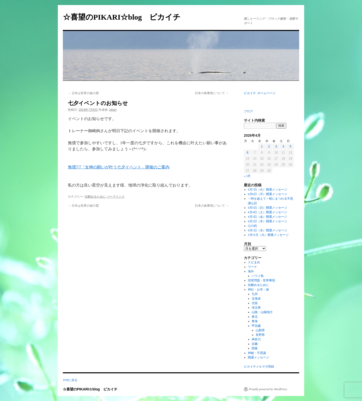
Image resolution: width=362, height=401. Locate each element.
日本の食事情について (212, 93)
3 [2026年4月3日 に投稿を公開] (276, 146)
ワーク (252, 267)
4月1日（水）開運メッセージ (267, 230)
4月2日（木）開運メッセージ (267, 221)
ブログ (248, 111)
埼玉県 (256, 307)
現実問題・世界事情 (261, 280)
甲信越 (256, 325)
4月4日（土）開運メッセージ (267, 212)
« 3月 (247, 176)
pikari (113, 110)
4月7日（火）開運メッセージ (267, 189)
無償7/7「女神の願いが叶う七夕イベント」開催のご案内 (118, 167)
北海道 (256, 298)
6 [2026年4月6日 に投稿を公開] (247, 152)
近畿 (255, 344)
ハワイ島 (258, 276)
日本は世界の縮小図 (83, 93)
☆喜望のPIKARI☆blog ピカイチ (125, 17)
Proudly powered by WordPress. (268, 389)
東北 (255, 316)
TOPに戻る (70, 380)
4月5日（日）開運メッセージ (267, 207)
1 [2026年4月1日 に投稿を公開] (262, 146)
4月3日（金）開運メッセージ (267, 216)
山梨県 (260, 330)
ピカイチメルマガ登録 (259, 366)
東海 (255, 321)
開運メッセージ (258, 357)
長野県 (260, 335)
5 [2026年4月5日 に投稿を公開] (290, 146)
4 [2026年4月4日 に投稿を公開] (283, 146)
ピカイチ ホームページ (260, 93)
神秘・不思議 (257, 353)
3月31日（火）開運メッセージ (268, 235)
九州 (255, 294)
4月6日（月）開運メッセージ (267, 194)
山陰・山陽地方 (262, 312)
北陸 (255, 303)
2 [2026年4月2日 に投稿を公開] (269, 146)
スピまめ (254, 262)
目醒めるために (95, 196)
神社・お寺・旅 (258, 289)
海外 (251, 271)
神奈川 (256, 339)
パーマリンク (116, 196)
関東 (255, 348)
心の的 (252, 226)
